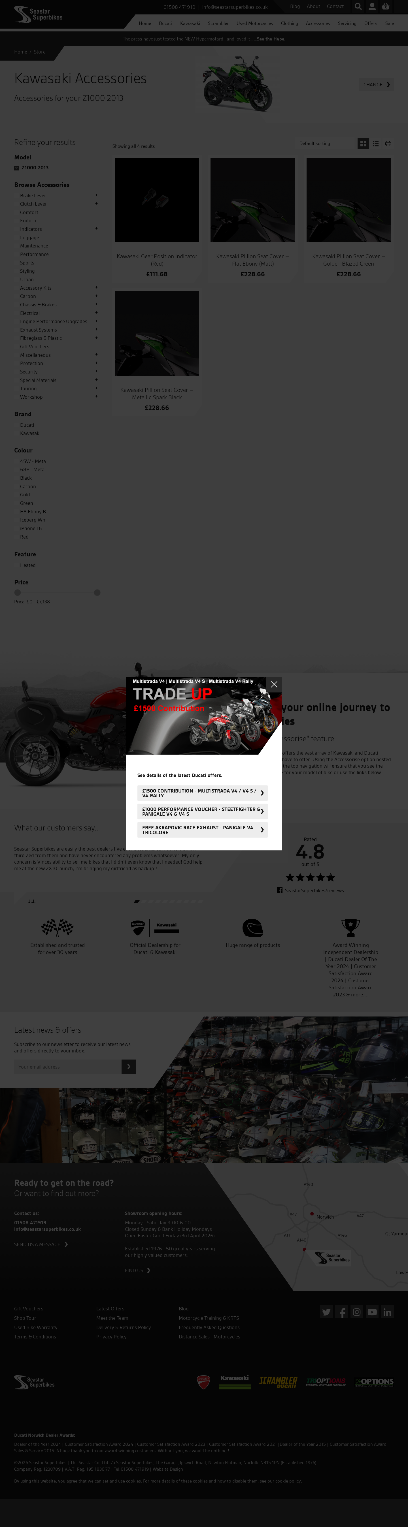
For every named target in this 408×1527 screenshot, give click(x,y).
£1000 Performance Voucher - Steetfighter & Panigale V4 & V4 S (201, 811)
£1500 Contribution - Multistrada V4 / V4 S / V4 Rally (199, 793)
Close (274, 684)
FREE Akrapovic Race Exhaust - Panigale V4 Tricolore (197, 830)
